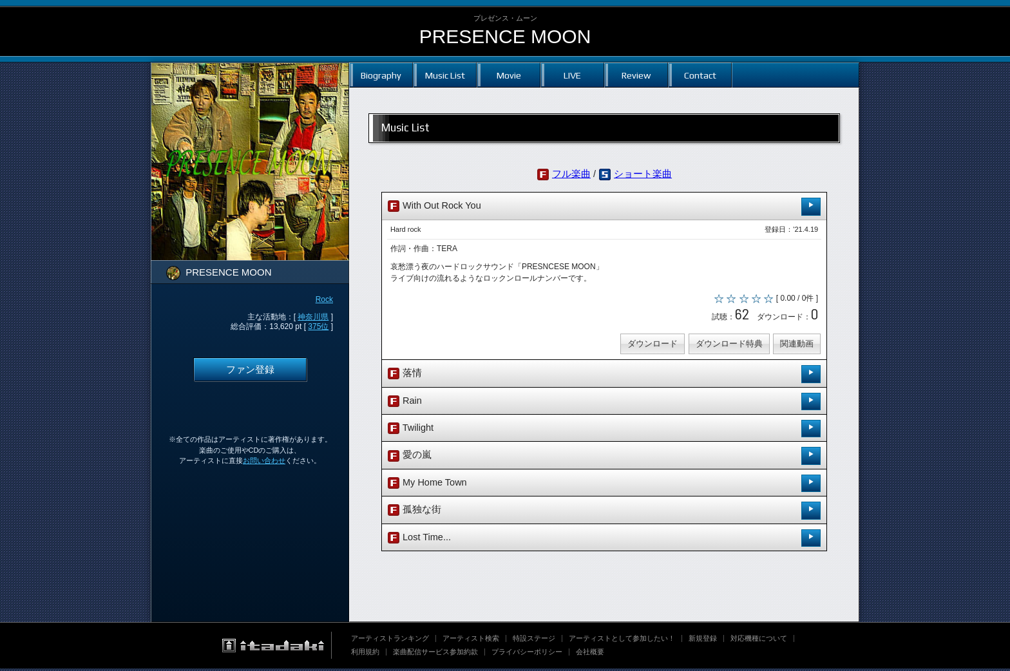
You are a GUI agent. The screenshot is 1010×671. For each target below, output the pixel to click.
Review (636, 75)
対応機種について (758, 641)
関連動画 (795, 346)
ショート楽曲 (643, 174)
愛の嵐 (604, 458)
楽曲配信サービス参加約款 (435, 654)
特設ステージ (534, 641)
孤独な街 (604, 513)
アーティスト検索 (471, 641)
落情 (604, 376)
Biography (381, 75)
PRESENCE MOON (505, 36)
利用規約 (365, 654)
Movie (509, 75)
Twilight (604, 431)
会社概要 (590, 654)
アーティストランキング (390, 641)
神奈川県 (313, 316)
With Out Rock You (604, 206)
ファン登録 (250, 369)
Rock (324, 299)
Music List (445, 75)
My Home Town (604, 486)
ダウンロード (651, 346)
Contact (700, 75)
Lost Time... (604, 540)
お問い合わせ (264, 460)
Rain (604, 403)
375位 (318, 326)
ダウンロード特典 (727, 346)
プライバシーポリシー (526, 654)
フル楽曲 (571, 174)
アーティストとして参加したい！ (622, 641)
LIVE (572, 75)
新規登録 (703, 641)
